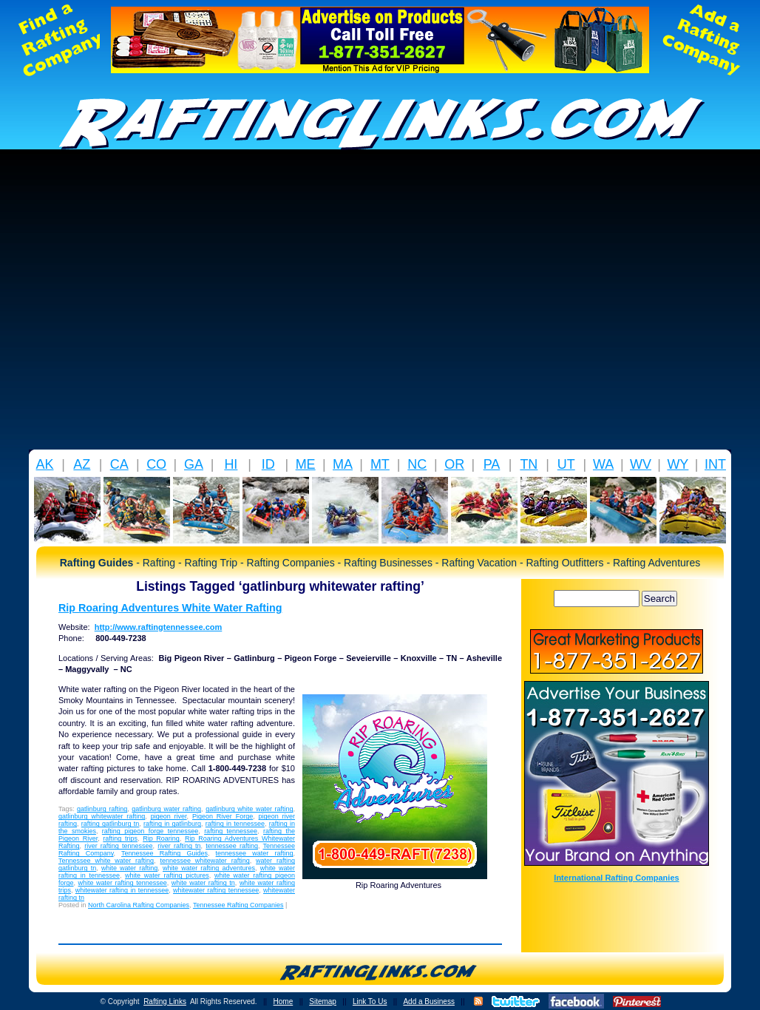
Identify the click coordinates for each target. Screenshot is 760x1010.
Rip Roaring (161, 838)
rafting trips (120, 838)
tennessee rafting (232, 846)
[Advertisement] (138, 303)
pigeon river (169, 816)
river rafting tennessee (118, 846)
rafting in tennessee (235, 823)
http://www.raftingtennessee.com (159, 627)
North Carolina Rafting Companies (138, 905)
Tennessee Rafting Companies (238, 905)
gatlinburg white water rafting (249, 809)
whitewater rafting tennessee (216, 890)
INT (715, 464)
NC (417, 464)
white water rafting (129, 868)
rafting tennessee (230, 831)
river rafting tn (178, 846)
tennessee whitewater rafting (204, 860)
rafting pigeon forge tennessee (150, 831)
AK (44, 464)
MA (343, 464)
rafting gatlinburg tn (110, 823)
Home (284, 1001)
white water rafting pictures (167, 875)
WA (603, 464)
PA (492, 464)
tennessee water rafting (255, 853)
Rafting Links (164, 1001)
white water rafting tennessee (122, 883)
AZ (81, 464)
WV (640, 464)
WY (677, 464)
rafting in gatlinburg (172, 823)
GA (193, 464)
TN (528, 464)
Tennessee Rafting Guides (164, 853)
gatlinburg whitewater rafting (101, 816)
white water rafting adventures (209, 868)
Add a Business (429, 1001)
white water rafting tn (203, 883)
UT (566, 464)
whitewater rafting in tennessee (122, 890)
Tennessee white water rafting (106, 860)
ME (306, 464)
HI (230, 464)
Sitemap (322, 1001)
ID (268, 464)
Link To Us (370, 1001)
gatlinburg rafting (102, 809)
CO (156, 464)
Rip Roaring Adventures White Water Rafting (170, 608)
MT (380, 464)
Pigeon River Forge (222, 816)
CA (119, 464)
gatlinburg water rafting (166, 809)
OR (454, 464)
